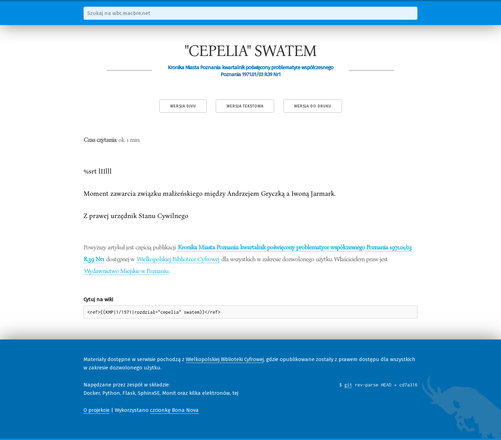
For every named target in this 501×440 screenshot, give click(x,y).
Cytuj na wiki (98, 299)
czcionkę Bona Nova (174, 410)
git (348, 384)
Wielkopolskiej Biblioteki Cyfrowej (225, 359)
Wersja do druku (312, 106)
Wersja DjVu (183, 106)
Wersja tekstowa (244, 106)
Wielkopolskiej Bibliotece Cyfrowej (178, 259)
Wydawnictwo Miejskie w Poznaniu (126, 270)
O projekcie (97, 410)
